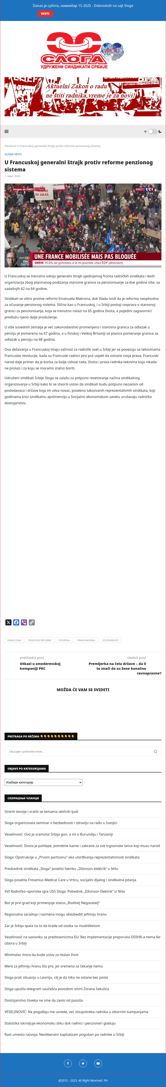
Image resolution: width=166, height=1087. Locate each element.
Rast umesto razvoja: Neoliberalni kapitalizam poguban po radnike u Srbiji (64, 1034)
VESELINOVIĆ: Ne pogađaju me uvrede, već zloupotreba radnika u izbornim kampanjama (76, 1011)
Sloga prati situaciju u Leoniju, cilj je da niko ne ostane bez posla (56, 977)
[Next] (62, 13)
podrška (64, 640)
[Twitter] (83, 1063)
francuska (14, 640)
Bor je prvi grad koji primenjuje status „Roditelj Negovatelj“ (52, 902)
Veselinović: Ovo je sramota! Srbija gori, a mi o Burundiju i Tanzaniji (59, 834)
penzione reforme (39, 640)
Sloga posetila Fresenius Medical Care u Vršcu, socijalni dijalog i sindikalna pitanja (70, 880)
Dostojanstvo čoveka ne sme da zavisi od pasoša (44, 1000)
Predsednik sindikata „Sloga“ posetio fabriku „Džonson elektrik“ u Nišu (61, 868)
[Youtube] (98, 1063)
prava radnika (86, 640)
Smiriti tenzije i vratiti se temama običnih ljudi (41, 811)
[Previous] (58, 13)
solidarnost (110, 640)
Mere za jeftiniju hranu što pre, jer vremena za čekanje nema (54, 966)
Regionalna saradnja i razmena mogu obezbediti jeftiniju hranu (56, 914)
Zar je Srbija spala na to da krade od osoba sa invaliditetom (52, 925)
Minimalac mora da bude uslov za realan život (41, 954)
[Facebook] (68, 1063)
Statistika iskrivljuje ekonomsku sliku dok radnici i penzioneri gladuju (60, 1023)
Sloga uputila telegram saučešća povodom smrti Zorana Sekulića (57, 988)
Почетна (10, 146)
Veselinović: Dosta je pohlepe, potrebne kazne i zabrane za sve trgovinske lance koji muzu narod (82, 845)
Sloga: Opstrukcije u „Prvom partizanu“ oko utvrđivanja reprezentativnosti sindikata (72, 857)
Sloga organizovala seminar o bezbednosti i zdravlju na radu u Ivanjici (61, 822)
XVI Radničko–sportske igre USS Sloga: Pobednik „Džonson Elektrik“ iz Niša (65, 891)
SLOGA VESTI (13, 154)
